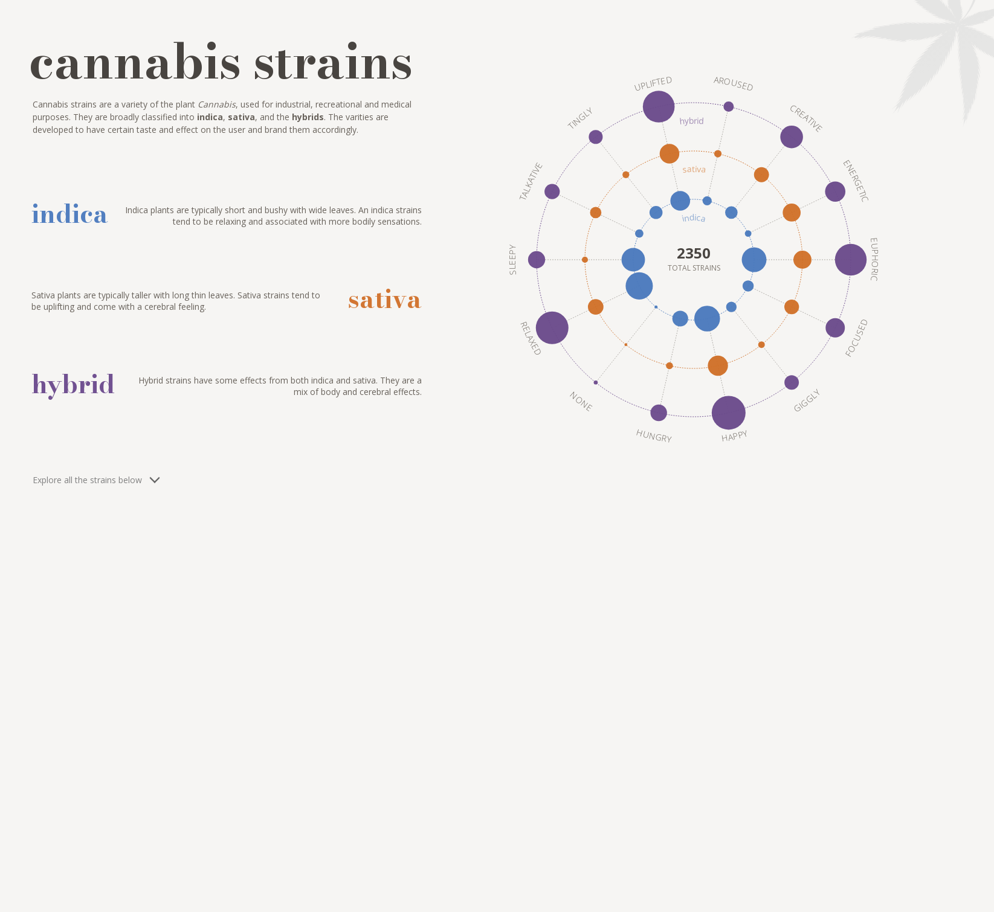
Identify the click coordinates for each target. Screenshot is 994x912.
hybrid (691, 121)
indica (693, 218)
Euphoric (874, 259)
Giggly (806, 401)
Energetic (856, 181)
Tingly (580, 118)
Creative (806, 118)
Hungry (653, 435)
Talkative (530, 181)
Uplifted (653, 84)
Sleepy (512, 260)
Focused (856, 337)
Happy (734, 435)
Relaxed (531, 338)
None (580, 401)
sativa (694, 169)
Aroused (734, 84)
